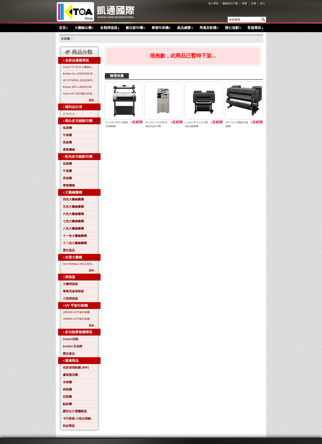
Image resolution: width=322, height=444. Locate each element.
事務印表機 (161, 28)
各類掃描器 (110, 28)
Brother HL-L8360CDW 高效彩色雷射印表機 (79, 73)
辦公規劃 (233, 28)
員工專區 (213, 3)
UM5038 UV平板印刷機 (76, 312)
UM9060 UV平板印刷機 (76, 318)
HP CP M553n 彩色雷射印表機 (79, 80)
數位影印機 (136, 28)
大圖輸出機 (84, 28)
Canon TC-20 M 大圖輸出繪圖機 (79, 67)
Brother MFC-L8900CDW (77, 87)
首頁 (63, 28)
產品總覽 (185, 28)
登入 (262, 3)
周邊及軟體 (209, 28)
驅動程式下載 (230, 3)
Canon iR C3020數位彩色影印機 (79, 93)
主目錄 (65, 38)
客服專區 (255, 28)
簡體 (244, 3)
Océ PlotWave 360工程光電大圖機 (79, 264)
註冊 (253, 3)
